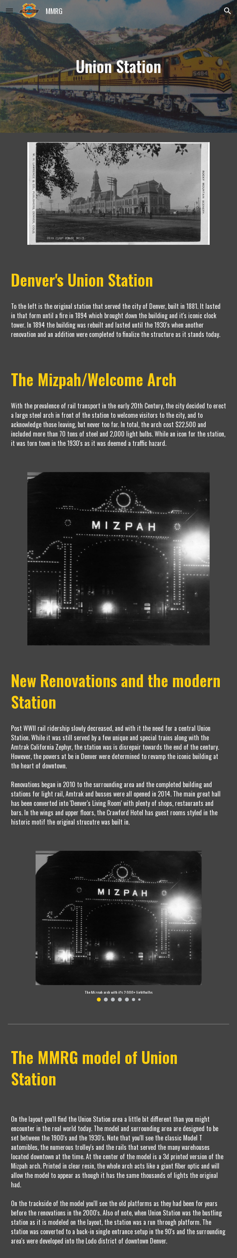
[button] (9, 10)
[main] (118, 66)
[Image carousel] (118, 926)
